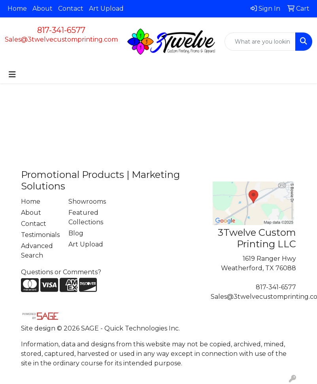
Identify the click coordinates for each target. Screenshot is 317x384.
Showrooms (87, 201)
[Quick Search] (260, 41)
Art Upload (106, 8)
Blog (75, 233)
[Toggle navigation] (12, 74)
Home (17, 8)
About (42, 8)
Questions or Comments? (61, 272)
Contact (70, 8)
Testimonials (40, 235)
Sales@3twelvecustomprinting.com (61, 39)
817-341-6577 (61, 30)
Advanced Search (37, 250)
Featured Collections (85, 217)
